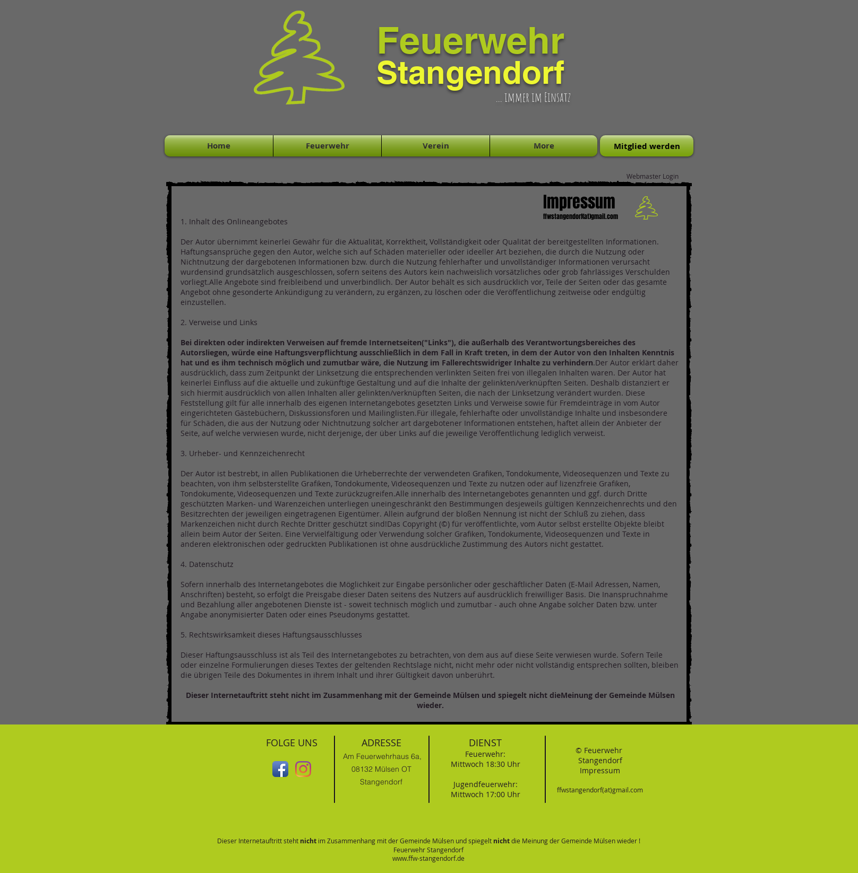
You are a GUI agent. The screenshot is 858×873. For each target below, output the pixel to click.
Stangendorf (600, 760)
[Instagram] (303, 769)
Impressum (600, 770)
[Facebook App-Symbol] (280, 769)
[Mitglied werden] (646, 145)
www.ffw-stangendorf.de (428, 858)
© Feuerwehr (600, 750)
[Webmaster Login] (652, 176)
